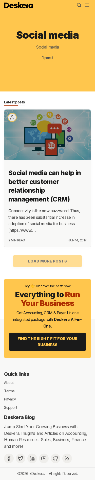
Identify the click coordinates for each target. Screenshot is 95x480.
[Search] (79, 5)
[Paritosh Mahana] (12, 117)
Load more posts (47, 261)
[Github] (55, 458)
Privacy (10, 399)
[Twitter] (20, 458)
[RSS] (67, 458)
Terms (9, 391)
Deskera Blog (19, 417)
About (9, 382)
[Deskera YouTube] (44, 458)
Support (10, 407)
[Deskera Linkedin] (32, 458)
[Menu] (87, 5)
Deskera (37, 474)
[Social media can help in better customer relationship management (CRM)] (47, 135)
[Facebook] (9, 458)
